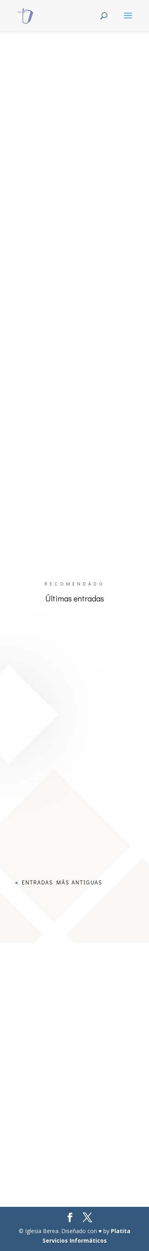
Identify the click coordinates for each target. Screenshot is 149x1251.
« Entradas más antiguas (59, 882)
